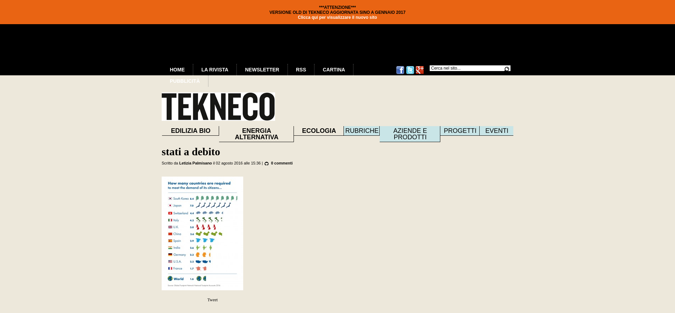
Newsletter (262, 69)
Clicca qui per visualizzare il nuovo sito (337, 17)
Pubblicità (185, 81)
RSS (301, 69)
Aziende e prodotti (410, 134)
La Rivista (214, 69)
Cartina (334, 69)
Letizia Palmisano (195, 163)
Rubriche (362, 130)
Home (177, 69)
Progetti (460, 130)
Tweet (212, 299)
